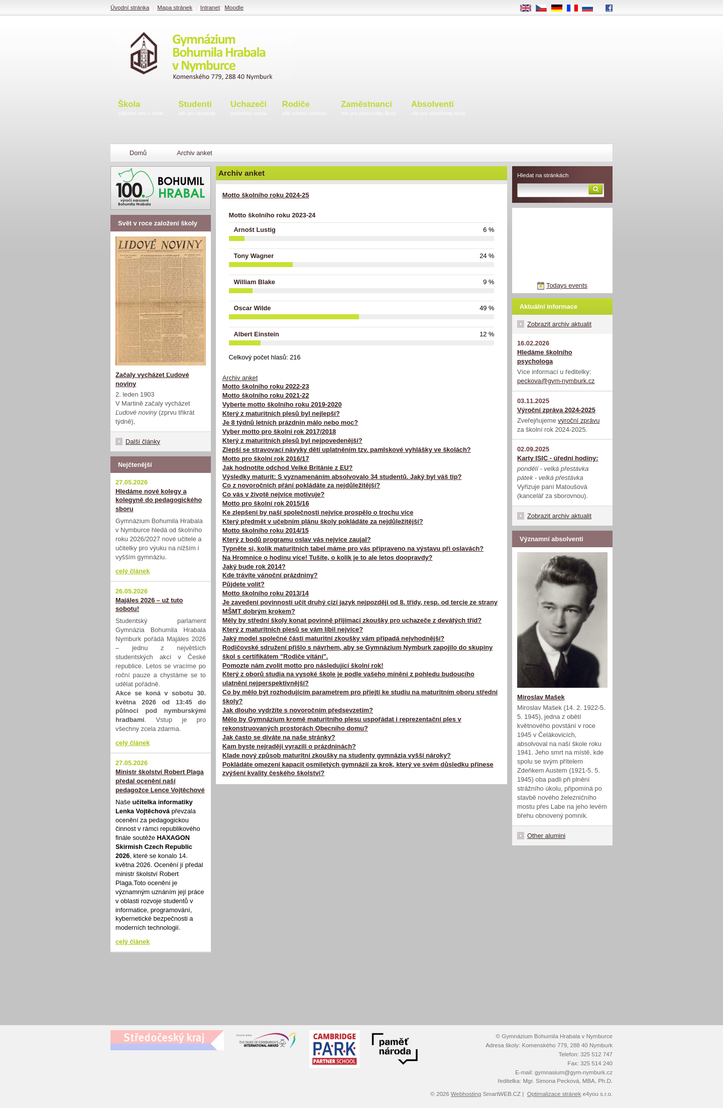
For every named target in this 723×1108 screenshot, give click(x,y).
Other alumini (546, 835)
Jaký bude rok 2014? (254, 566)
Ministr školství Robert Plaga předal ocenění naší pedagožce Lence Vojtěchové (160, 781)
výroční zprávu (578, 420)
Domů (138, 153)
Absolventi (438, 108)
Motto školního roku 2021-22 (265, 395)
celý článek (132, 571)
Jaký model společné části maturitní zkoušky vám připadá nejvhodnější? (333, 638)
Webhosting (466, 1094)
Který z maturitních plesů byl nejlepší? (281, 413)
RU (591, 9)
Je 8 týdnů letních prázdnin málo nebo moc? (290, 422)
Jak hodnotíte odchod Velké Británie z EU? (287, 467)
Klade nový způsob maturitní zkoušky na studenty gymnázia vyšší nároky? (336, 755)
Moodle (234, 8)
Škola (140, 108)
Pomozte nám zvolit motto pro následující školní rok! (303, 665)
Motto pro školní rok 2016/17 (265, 458)
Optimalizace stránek (554, 1094)
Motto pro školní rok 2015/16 (265, 503)
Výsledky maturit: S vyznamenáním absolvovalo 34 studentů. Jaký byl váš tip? (342, 476)
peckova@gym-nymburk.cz (556, 381)
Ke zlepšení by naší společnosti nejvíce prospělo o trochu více (317, 512)
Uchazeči (248, 108)
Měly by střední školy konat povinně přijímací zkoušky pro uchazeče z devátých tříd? (351, 620)
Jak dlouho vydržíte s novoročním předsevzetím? (297, 710)
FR (575, 9)
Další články (143, 441)
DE (560, 9)
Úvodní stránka (129, 8)
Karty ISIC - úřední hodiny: (557, 458)
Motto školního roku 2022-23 (265, 386)
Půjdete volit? (243, 584)
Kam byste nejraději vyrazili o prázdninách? (289, 746)
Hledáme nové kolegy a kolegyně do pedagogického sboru (158, 500)
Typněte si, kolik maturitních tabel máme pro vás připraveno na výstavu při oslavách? (353, 548)
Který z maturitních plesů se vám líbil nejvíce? (292, 629)
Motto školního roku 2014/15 (265, 530)
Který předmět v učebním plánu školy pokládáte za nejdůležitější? (322, 521)
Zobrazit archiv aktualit (559, 324)
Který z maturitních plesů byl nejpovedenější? (292, 440)
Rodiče (304, 108)
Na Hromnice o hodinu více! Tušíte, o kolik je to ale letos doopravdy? (327, 557)
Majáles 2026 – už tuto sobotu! (149, 604)
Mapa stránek (174, 8)
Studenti (196, 108)
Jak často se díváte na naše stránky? (278, 737)
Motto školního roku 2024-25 (265, 195)
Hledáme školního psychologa (544, 356)
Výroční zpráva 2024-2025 (556, 410)
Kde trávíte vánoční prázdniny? (270, 575)
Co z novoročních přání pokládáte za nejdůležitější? (301, 485)
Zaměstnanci (368, 108)
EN (529, 9)
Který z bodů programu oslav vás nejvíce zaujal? (296, 539)
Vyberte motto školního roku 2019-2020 (282, 404)
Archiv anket (240, 378)
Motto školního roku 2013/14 (265, 593)
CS (545, 9)
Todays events (566, 285)
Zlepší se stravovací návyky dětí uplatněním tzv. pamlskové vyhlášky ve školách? (346, 449)
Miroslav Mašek (541, 697)
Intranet (210, 8)
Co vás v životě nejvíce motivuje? (273, 494)
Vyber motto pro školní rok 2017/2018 (279, 431)
